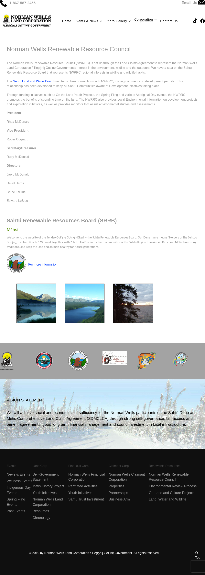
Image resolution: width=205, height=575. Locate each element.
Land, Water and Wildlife (167, 499)
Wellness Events (19, 481)
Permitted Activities (83, 486)
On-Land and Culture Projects (172, 493)
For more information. (43, 264)
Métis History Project (48, 486)
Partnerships (118, 493)
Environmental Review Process (173, 486)
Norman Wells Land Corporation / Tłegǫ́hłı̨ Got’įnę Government (88, 553)
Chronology (41, 518)
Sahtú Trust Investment (86, 499)
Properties (116, 486)
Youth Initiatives (45, 493)
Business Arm (119, 499)
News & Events (18, 474)
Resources (41, 511)
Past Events (16, 511)
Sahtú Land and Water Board (33, 81)
